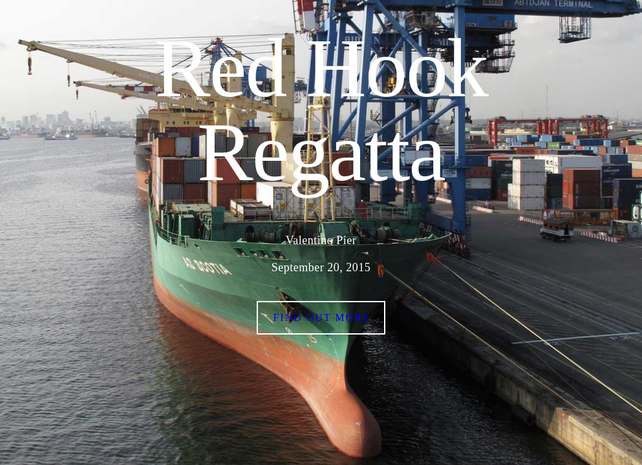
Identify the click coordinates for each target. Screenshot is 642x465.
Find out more (321, 317)
